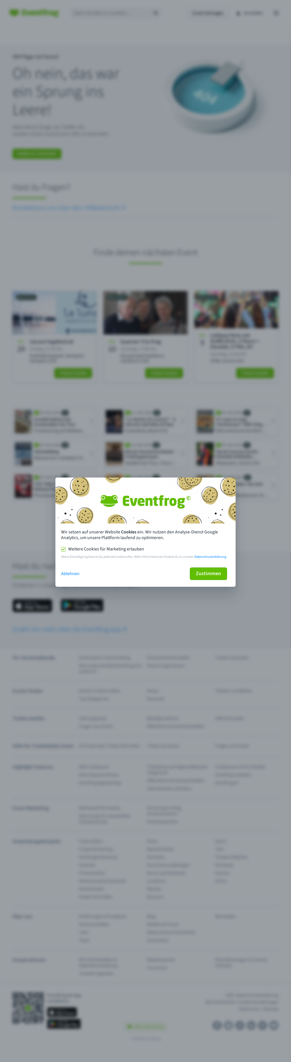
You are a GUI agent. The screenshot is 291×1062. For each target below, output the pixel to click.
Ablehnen (70, 574)
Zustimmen (208, 573)
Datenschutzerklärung (210, 556)
